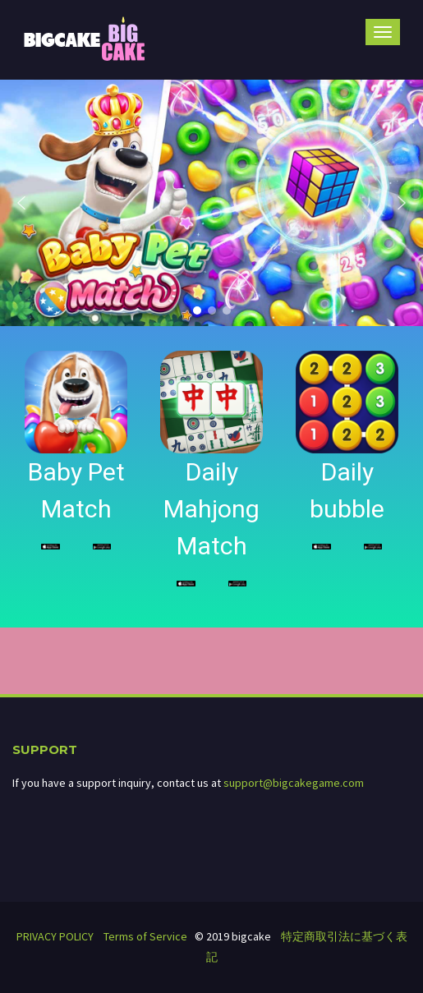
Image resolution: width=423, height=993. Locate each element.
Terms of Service (145, 936)
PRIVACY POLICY (55, 936)
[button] (21, 203)
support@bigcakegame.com (293, 782)
